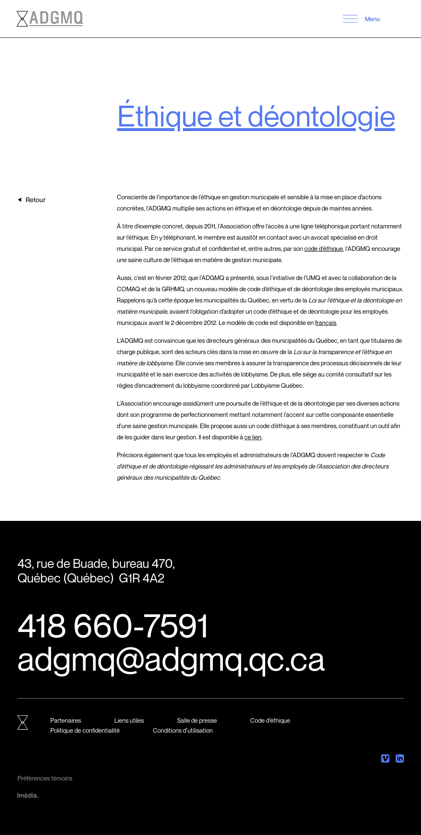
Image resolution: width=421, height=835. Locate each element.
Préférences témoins (44, 778)
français (325, 322)
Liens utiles (129, 720)
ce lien (252, 437)
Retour (36, 200)
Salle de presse (197, 720)
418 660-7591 (113, 625)
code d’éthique (323, 248)
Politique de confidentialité (85, 730)
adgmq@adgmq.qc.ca (171, 658)
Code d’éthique (270, 720)
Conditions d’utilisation (183, 730)
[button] (350, 18)
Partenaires (65, 720)
